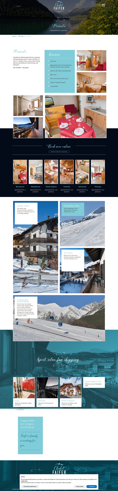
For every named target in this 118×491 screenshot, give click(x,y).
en (18, 6)
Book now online (59, 151)
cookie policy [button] (24, 481)
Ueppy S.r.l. (103, 489)
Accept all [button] (91, 486)
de (20, 6)
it (16, 6)
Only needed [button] (79, 486)
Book (98, 5)
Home (14, 36)
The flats (21, 36)
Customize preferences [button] (30, 486)
